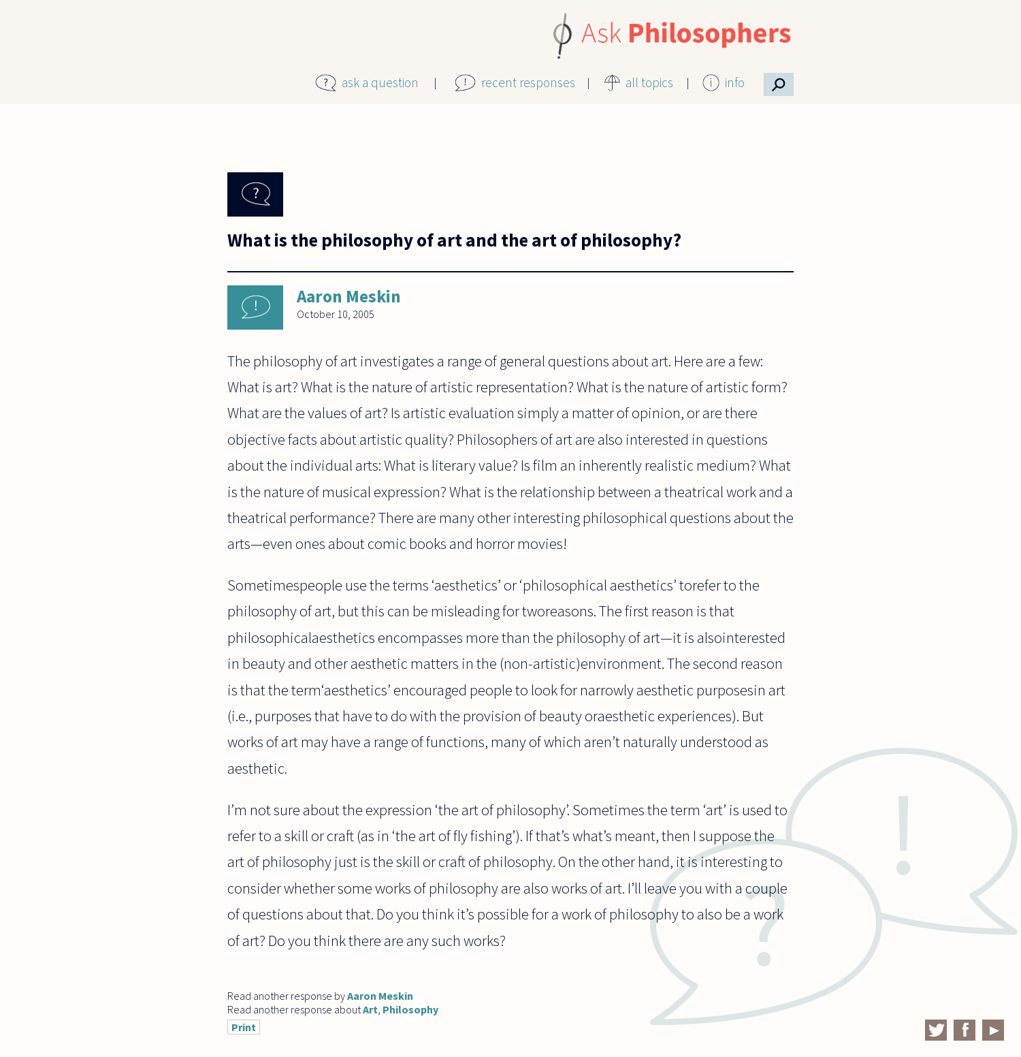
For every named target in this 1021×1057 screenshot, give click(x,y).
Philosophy (410, 1009)
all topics (649, 82)
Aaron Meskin (349, 296)
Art (370, 1009)
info (735, 82)
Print (243, 1027)
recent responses (528, 82)
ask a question (380, 82)
